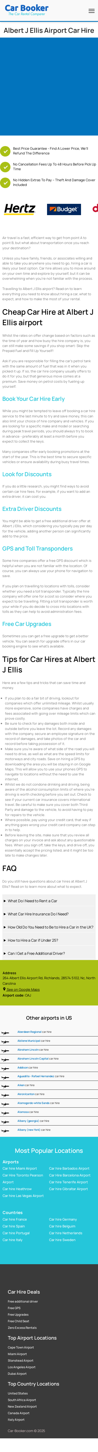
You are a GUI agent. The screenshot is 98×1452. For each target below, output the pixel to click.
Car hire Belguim (62, 1226)
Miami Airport (17, 1354)
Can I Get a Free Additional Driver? (36, 953)
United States (18, 1393)
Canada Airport (19, 1413)
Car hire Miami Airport (20, 1168)
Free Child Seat (18, 1321)
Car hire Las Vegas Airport (23, 1196)
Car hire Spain (14, 1226)
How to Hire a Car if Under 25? (33, 940)
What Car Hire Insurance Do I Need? (38, 913)
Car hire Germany (63, 1219)
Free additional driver (23, 1301)
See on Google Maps (21, 989)
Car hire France (15, 1219)
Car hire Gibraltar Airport (68, 1189)
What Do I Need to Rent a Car (32, 900)
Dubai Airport (17, 1374)
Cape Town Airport (21, 1347)
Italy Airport (16, 1420)
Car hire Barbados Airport (69, 1168)
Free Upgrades (18, 1315)
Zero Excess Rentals (22, 1328)
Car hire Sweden (62, 1239)
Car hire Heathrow (17, 1189)
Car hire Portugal (16, 1233)
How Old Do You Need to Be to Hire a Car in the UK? (50, 927)
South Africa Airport (22, 1400)
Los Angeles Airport (22, 1367)
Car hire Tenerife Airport (68, 1182)
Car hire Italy (12, 1239)
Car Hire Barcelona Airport (69, 1175)
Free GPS (14, 1308)
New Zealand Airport (22, 1406)
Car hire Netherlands (65, 1233)
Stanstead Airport (20, 1360)
